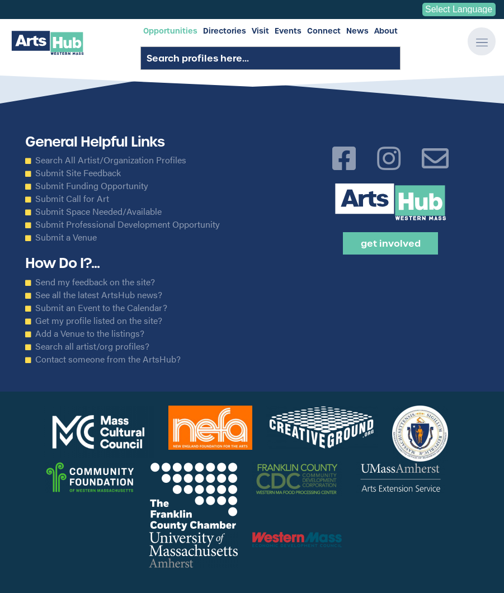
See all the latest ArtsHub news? (98, 294)
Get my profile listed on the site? (98, 320)
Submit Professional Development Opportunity (127, 224)
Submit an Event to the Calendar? (101, 307)
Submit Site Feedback (78, 172)
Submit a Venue (66, 237)
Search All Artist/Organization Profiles (110, 160)
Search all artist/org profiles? (92, 346)
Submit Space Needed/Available (98, 211)
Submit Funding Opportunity (91, 185)
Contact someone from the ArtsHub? (108, 359)
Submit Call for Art (72, 198)
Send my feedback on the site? (95, 281)
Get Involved (391, 243)
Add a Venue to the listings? (89, 333)
